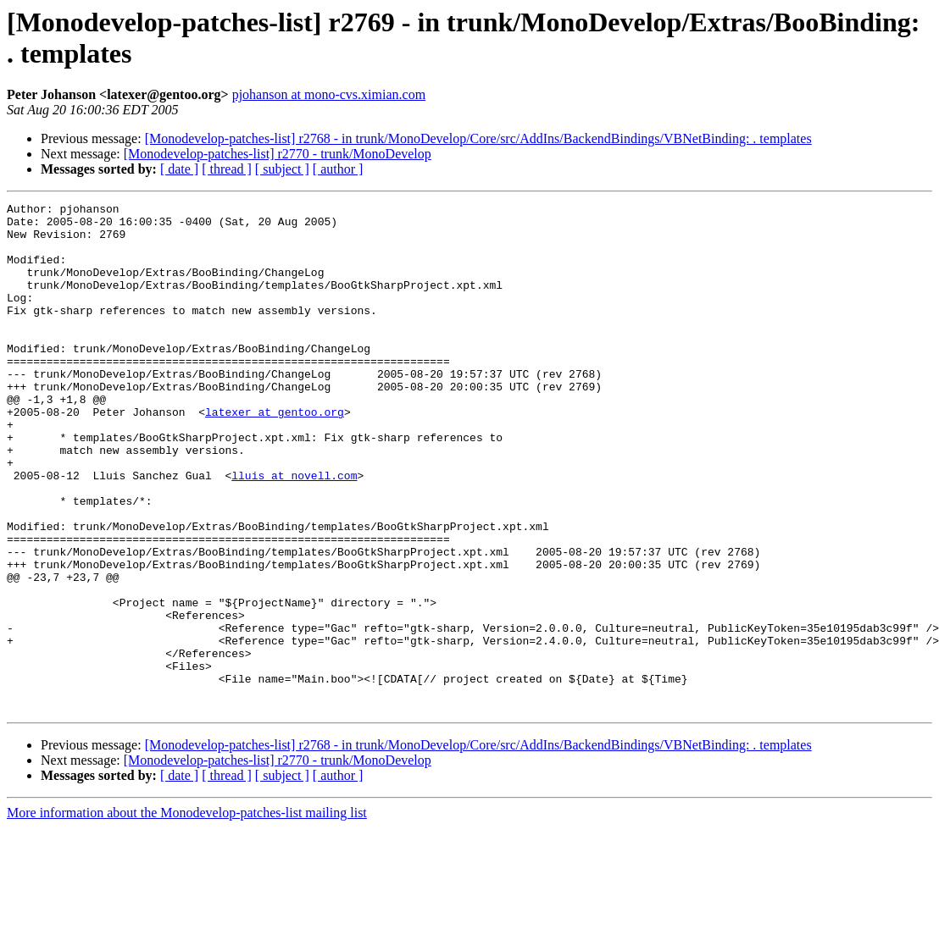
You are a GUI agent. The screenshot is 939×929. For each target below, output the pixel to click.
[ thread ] (227, 169)
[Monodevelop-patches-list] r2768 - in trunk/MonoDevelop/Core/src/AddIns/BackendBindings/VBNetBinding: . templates (478, 138)
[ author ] (338, 169)
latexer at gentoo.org (274, 454)
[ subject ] (282, 169)
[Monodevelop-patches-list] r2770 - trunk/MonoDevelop (277, 154)
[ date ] (179, 169)
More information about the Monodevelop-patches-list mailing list (187, 914)
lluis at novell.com (294, 531)
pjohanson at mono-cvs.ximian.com (328, 94)
